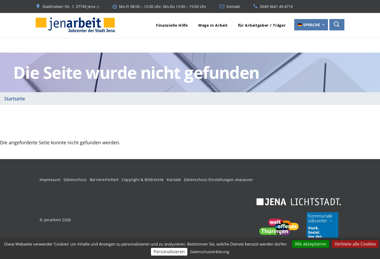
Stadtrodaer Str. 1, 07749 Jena (70, 6)
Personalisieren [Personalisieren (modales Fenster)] (169, 252)
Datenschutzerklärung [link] (209, 251)
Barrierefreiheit (104, 179)
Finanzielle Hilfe (172, 25)
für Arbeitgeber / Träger (262, 25)
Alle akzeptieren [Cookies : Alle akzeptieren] (310, 244)
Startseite (14, 98)
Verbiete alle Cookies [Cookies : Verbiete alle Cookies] (355, 244)
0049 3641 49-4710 (276, 6)
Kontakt (233, 6)
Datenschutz (75, 179)
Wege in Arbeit (213, 25)
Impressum (50, 179)
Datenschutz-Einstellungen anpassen (218, 179)
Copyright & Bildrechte (143, 179)
